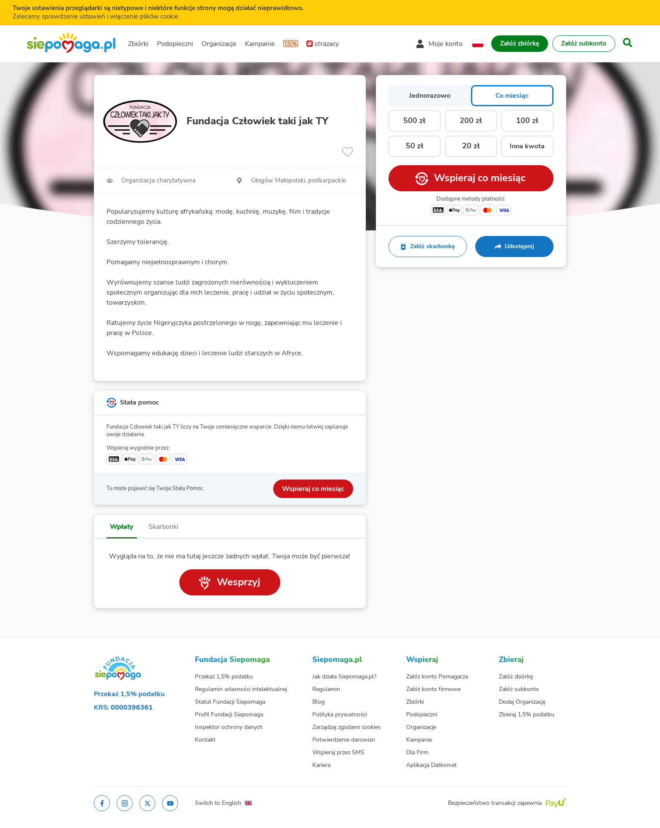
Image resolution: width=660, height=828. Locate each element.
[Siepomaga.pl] (71, 43)
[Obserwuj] (347, 152)
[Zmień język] (478, 44)
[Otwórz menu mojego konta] (439, 44)
